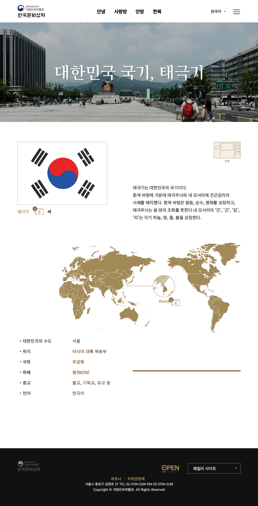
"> (164, 287)
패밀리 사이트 (204, 468)
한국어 (216, 11)
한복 (157, 11)
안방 (139, 11)
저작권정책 (136, 478)
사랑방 (120, 11)
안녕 (101, 11)
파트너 (116, 478)
